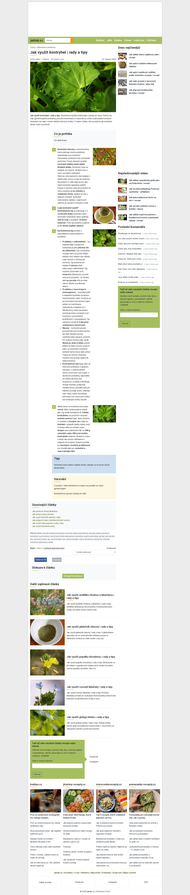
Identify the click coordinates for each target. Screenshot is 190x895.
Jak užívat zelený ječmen (43, 514)
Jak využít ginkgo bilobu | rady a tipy (88, 717)
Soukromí (116, 873)
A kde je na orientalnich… (128, 282)
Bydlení (100, 40)
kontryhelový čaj (46, 536)
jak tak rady (104, 536)
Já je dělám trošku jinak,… (129, 277)
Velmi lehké (35, 59)
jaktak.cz (58, 873)
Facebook (94, 757)
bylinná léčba (59, 536)
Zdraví (127, 40)
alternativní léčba (45, 542)
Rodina (118, 40)
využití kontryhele (90, 536)
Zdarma (45, 59)
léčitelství (98, 539)
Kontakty (68, 873)
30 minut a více (57, 59)
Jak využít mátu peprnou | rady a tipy (48, 523)
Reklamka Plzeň (103, 891)
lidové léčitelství (86, 539)
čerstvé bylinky (40, 539)
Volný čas (139, 40)
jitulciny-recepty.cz (74, 784)
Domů (32, 47)
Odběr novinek (45, 882)
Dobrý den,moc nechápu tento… (131, 243)
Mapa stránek (129, 873)
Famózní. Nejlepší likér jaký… (130, 254)
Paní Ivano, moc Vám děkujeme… (132, 269)
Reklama (85, 873)
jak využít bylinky (54, 539)
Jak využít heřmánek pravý (43, 526)
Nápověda (95, 873)
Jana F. (39, 548)
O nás (76, 873)
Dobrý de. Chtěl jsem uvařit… (130, 259)
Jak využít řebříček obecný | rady (46, 517)
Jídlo (109, 40)
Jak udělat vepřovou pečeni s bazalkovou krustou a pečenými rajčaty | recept (144, 217)
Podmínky (106, 873)
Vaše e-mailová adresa (42, 761)
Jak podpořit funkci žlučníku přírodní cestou (51, 520)
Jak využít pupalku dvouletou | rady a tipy (91, 656)
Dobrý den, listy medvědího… (130, 249)
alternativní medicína (74, 536)
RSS (146, 882)
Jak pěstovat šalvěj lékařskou (45, 511)
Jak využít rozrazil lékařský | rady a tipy (89, 686)
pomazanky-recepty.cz (142, 784)
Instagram (94, 762)
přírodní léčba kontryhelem (54, 533)
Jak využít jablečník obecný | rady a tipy (90, 626)
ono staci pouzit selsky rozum (131, 238)
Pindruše (67, 847)
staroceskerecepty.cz (109, 784)
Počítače (151, 40)
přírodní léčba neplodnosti (77, 533)
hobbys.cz (36, 784)
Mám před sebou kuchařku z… (131, 264)
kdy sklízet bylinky (70, 539)
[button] (73, 87)
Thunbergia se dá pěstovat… (130, 233)
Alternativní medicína (46, 47)
